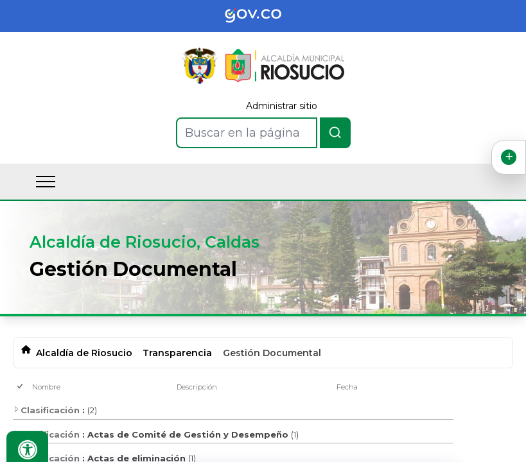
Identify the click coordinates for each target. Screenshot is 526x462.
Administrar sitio (281, 106)
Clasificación (46, 410)
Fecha (347, 386)
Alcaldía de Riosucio (84, 353)
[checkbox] (21, 387)
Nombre (46, 386)
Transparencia (177, 353)
